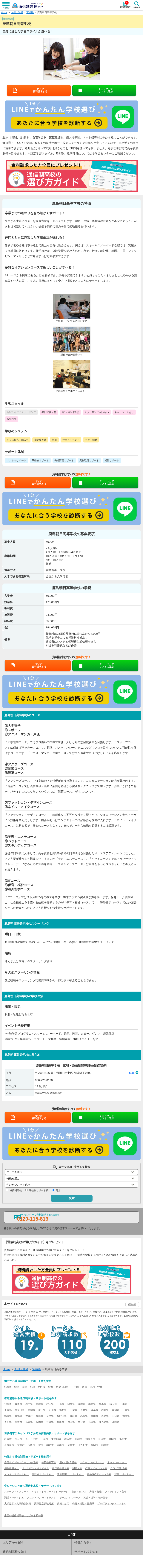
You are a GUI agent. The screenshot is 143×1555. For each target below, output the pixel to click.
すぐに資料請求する (40, 90)
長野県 (84, 1410)
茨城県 (81, 1404)
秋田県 (50, 1404)
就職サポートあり (124, 1474)
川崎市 (78, 1439)
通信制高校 (16, 1190)
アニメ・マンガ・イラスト (41, 1497)
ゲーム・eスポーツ (69, 1497)
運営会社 (132, 1304)
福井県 (63, 1410)
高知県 (29, 1421)
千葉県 (123, 1404)
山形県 (60, 1404)
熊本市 (105, 1445)
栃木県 (92, 1404)
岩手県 (29, 1404)
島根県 (84, 1416)
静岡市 (112, 1439)
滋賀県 (8, 1416)
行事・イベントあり (96, 1468)
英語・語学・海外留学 (95, 1497)
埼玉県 (113, 1404)
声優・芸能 (95, 1491)
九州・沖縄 (17, 12)
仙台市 (18, 1439)
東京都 (8, 1410)
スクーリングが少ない (92, 1462)
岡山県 (94, 1416)
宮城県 (39, 1404)
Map (132, 1072)
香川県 (8, 1421)
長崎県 (60, 1421)
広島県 (105, 1416)
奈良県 (50, 1416)
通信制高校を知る (15, 1551)
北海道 (8, 1404)
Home (4, 12)
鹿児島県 (104, 1421)
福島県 (71, 1404)
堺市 (40, 1445)
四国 (84, 1386)
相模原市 (90, 1439)
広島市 (71, 1445)
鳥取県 (73, 1416)
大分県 (81, 1421)
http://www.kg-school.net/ (48, 1092)
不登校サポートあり (43, 1474)
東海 (50, 1386)
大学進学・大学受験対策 (17, 1503)
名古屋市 (9, 1445)
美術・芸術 (63, 1503)
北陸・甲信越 (37, 1386)
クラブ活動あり (118, 1468)
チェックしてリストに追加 (105, 90)
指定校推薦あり (60, 1468)
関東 (24, 1386)
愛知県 (115, 1410)
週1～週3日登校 (68, 1462)
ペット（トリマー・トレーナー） (50, 1491)
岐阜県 (94, 1410)
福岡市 (94, 1445)
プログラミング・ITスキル (111, 1503)
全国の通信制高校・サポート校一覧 (23, 1515)
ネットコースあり (117, 1462)
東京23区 (56, 1439)
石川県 (52, 1410)
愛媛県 (18, 1421)
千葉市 (44, 1439)
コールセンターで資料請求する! (38, 1217)
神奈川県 (19, 1410)
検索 (72, 1198)
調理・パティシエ (14, 1497)
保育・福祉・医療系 (83, 1503)
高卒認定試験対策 (44, 1503)
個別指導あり (11, 1468)
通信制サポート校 (38, 1190)
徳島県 (126, 1416)
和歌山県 (62, 1416)
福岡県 (39, 1421)
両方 (58, 1190)
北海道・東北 (11, 1386)
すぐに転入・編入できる (35, 1468)
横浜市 (68, 1439)
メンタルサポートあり (16, 1474)
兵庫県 (39, 1416)
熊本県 (71, 1421)
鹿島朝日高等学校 (47, 12)
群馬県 (102, 1404)
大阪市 (31, 1445)
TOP (71, 1534)
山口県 (115, 1416)
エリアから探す (13, 1542)
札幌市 (8, 1439)
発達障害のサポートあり (70, 1474)
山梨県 (73, 1410)
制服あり (77, 1468)
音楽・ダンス (79, 1491)
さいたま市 (31, 1439)
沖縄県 (115, 1421)
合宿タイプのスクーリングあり (21, 1462)
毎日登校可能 (48, 1462)
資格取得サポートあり (99, 1474)
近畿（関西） (63, 1386)
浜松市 (123, 1439)
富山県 (42, 1410)
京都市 (20, 1445)
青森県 (18, 1404)
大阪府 (29, 1416)
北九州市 (83, 1445)
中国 (76, 1386)
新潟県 (31, 1410)
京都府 (18, 1416)
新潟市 (102, 1439)
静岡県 (105, 1410)
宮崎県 (30, 12)
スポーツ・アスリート (16, 1491)
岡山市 (60, 1445)
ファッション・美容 (116, 1491)
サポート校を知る (86, 1551)
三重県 (126, 1410)
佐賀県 (50, 1421)
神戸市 (50, 1445)
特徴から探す (83, 1542)
